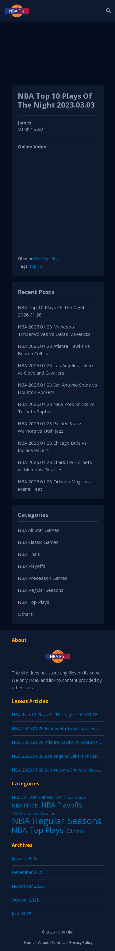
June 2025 (21, 914)
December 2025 (28, 872)
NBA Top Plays (47, 258)
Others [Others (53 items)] (75, 831)
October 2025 (25, 900)
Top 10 (35, 266)
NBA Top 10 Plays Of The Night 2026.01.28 (55, 714)
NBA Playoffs (31, 566)
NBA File (65, 932)
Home (29, 942)
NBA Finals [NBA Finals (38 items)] (25, 805)
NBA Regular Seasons (40, 590)
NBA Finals (29, 554)
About (43, 942)
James (24, 123)
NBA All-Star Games (38, 530)
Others (25, 614)
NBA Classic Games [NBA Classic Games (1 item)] (71, 798)
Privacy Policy (81, 942)
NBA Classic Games (38, 542)
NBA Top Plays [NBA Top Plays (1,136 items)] (37, 830)
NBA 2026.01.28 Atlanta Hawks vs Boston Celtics (60, 742)
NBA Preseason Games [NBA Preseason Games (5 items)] (33, 813)
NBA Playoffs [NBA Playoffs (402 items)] (61, 805)
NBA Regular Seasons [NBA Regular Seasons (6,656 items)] (57, 820)
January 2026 (24, 858)
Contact (59, 942)
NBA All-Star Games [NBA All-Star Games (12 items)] (32, 797)
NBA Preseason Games (42, 578)
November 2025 (28, 886)
